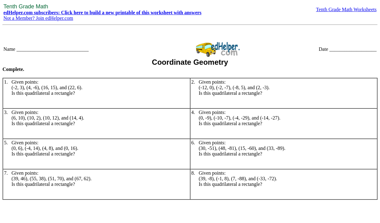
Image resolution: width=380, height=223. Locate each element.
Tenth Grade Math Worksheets (346, 9)
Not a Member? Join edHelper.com (38, 18)
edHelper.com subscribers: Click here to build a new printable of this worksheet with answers (102, 12)
